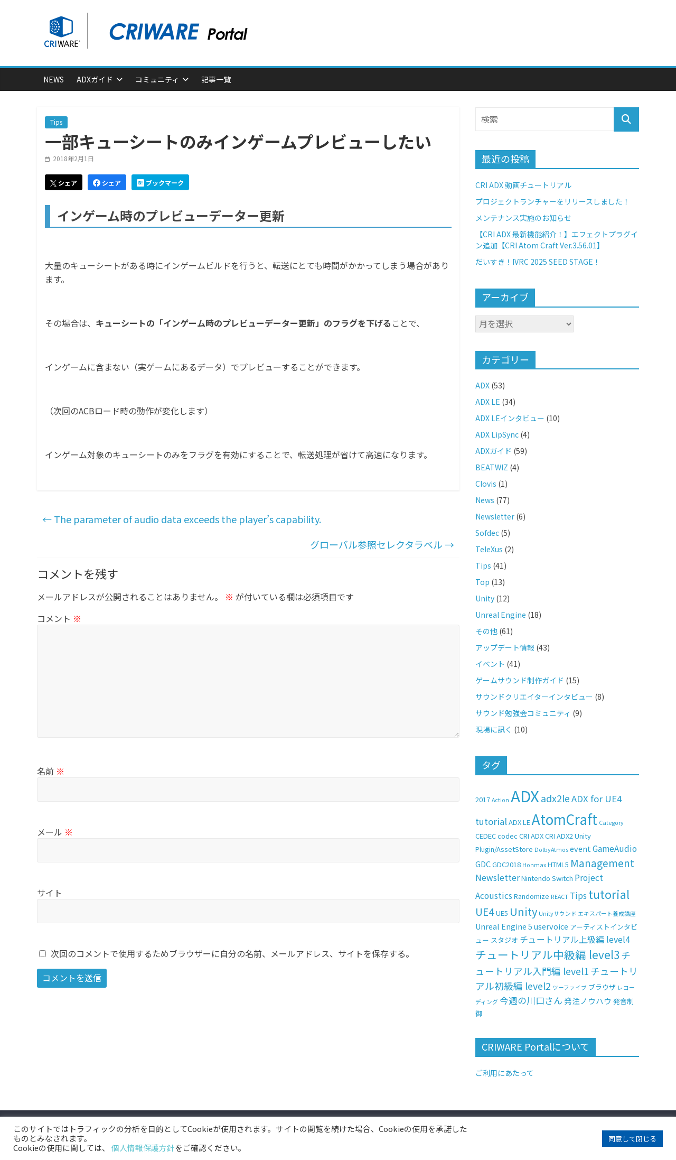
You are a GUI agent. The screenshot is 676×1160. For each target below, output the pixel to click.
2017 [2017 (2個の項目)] (482, 799)
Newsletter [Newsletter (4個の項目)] (497, 877)
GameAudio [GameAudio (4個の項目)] (615, 848)
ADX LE (487, 401)
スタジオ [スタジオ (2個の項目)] (504, 940)
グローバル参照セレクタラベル (382, 544)
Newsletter (494, 516)
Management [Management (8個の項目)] (602, 863)
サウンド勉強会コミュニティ (523, 713)
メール (55, 831)
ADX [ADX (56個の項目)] (525, 795)
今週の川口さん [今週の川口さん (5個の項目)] (531, 1000)
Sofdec (487, 532)
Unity (484, 598)
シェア (63, 182)
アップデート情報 (504, 647)
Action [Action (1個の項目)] (500, 800)
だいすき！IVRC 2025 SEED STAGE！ (537, 261)
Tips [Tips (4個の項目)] (578, 895)
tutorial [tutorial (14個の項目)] (609, 894)
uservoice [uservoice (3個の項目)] (551, 926)
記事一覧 (216, 79)
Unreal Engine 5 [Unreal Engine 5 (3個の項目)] (503, 926)
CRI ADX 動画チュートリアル (523, 185)
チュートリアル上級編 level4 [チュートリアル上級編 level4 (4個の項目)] (575, 939)
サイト (49, 892)
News (53, 79)
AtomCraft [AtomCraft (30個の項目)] (564, 819)
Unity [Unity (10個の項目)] (523, 911)
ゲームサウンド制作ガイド (519, 680)
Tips (56, 121)
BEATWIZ (491, 467)
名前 (50, 771)
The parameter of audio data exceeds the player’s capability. (181, 519)
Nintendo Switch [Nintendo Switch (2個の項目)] (547, 878)
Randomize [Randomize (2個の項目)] (531, 896)
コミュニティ (157, 79)
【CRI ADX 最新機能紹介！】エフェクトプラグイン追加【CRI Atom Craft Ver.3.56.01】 (556, 239)
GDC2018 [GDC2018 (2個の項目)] (506, 864)
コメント (59, 618)
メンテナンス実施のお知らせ (523, 217)
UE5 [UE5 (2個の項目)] (502, 913)
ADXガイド (95, 79)
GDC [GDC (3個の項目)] (483, 863)
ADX (482, 385)
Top (482, 582)
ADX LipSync (497, 434)
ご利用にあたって (504, 1073)
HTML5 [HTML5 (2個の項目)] (558, 864)
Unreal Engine (500, 614)
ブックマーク (160, 182)
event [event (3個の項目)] (580, 848)
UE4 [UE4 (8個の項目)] (484, 911)
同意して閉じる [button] (632, 1139)
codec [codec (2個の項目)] (507, 836)
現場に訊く (493, 729)
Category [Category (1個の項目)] (611, 823)
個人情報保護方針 (143, 1147)
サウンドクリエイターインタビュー (534, 696)
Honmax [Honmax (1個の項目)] (534, 865)
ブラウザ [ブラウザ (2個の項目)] (602, 987)
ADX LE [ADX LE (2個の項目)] (519, 822)
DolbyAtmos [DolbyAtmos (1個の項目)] (551, 849)
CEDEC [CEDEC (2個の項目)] (485, 836)
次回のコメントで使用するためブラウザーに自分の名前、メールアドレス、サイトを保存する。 (232, 953)
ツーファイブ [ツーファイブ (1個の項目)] (569, 987)
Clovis (485, 483)
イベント (490, 663)
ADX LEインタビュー (509, 418)
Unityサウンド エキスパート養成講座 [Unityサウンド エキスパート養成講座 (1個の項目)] (587, 913)
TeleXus (489, 549)
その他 (486, 631)
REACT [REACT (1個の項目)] (559, 897)
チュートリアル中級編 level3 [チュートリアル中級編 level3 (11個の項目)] (547, 954)
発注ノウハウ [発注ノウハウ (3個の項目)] (588, 1000)
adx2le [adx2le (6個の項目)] (555, 798)
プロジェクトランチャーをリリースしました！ (552, 201)
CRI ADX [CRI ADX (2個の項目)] (531, 836)
